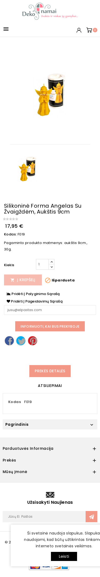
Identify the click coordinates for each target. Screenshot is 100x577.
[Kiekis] (42, 264)
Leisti (64, 556)
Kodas (14, 401)
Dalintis (9, 340)
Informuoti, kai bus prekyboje (50, 326)
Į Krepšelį (22, 279)
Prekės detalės (50, 371)
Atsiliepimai (50, 385)
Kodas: (10, 234)
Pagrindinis (17, 424)
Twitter (20, 340)
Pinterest (32, 340)
